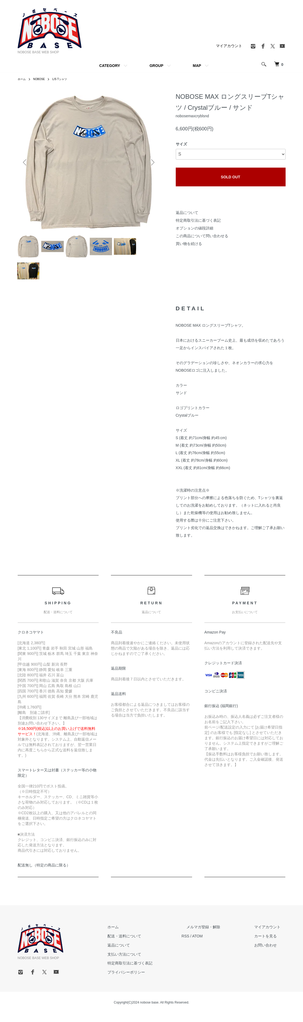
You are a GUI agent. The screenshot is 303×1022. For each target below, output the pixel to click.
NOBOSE (41, 79)
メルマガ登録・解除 (218, 935)
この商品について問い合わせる (202, 236)
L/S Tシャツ (64, 79)
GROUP (156, 65)
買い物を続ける (189, 244)
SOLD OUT (230, 177)
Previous (26, 162)
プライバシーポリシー (151, 981)
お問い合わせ (270, 954)
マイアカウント (229, 46)
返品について (187, 212)
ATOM (217, 944)
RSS (205, 944)
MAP (197, 65)
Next (152, 162)
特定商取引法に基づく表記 (198, 220)
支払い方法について (149, 963)
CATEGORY (109, 65)
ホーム (22, 79)
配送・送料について (149, 944)
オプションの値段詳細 (194, 228)
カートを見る (270, 944)
